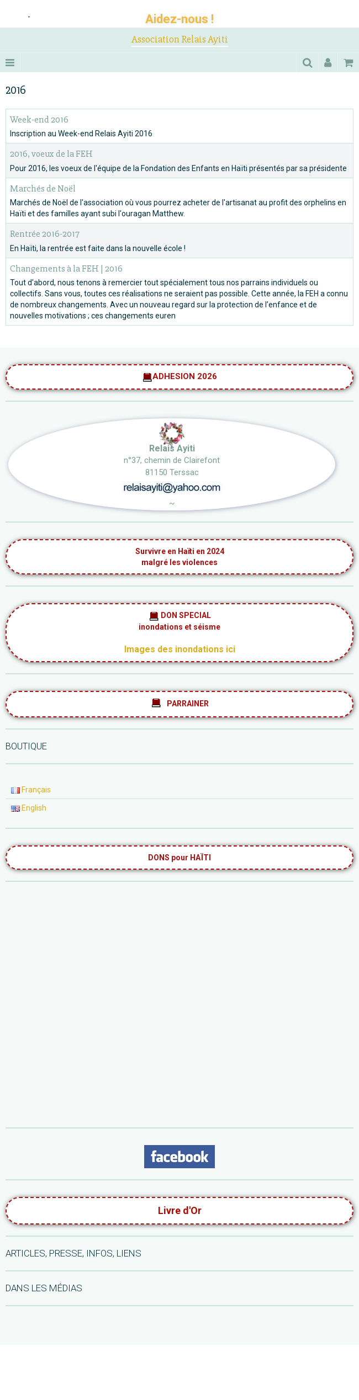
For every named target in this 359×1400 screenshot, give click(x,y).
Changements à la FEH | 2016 (66, 268)
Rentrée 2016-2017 (45, 234)
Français (31, 789)
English (28, 807)
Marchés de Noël (43, 188)
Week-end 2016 (39, 119)
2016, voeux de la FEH (51, 154)
